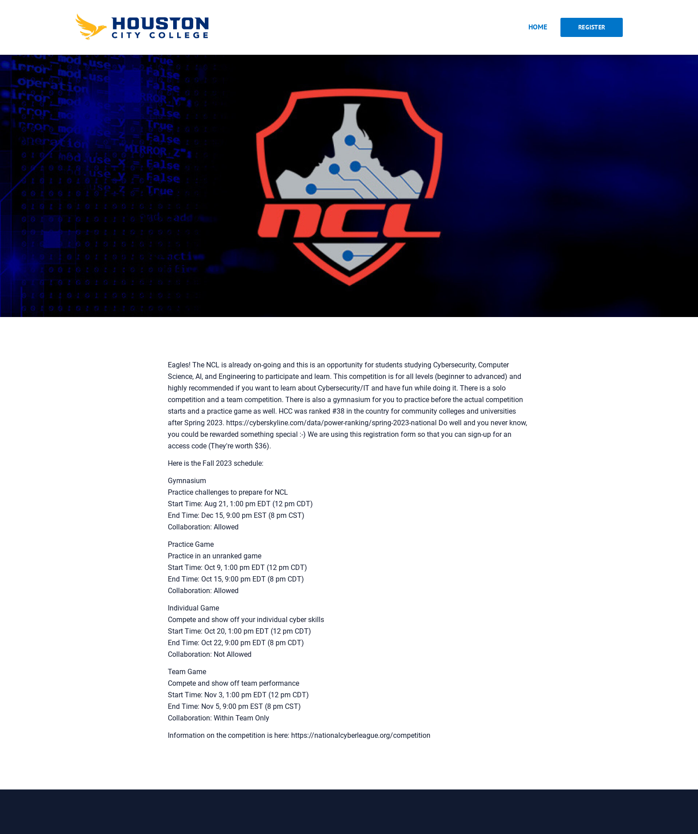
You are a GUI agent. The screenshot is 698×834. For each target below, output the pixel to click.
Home (537, 26)
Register (591, 27)
